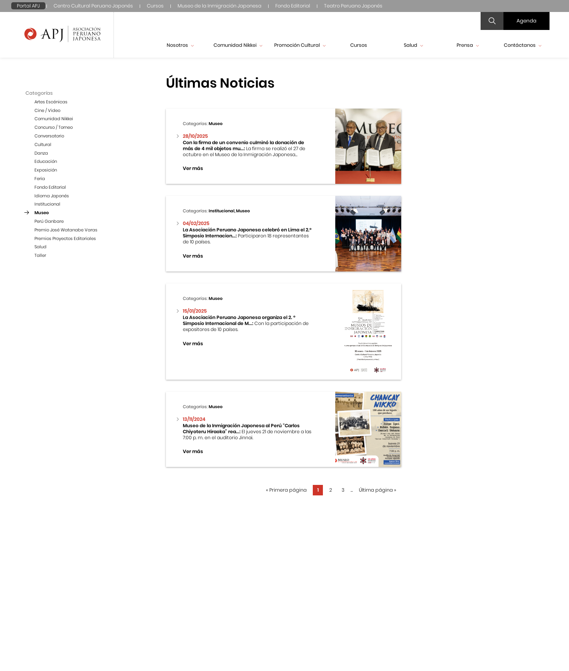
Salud (413, 45)
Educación (45, 161)
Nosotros (180, 45)
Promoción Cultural (300, 45)
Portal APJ (28, 5)
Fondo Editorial (292, 5)
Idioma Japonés (51, 196)
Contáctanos (522, 45)
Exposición (45, 170)
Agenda (526, 20)
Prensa (468, 45)
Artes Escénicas (50, 102)
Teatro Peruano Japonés (353, 5)
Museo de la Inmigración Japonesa (219, 5)
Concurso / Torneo (53, 127)
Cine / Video (47, 110)
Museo (41, 213)
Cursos (155, 5)
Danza (41, 153)
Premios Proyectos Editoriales (65, 239)
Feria (39, 179)
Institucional (47, 204)
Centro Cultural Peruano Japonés (93, 5)
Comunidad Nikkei (238, 45)
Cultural (42, 145)
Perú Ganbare (49, 221)
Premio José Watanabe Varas (65, 230)
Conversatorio (49, 136)
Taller (40, 255)
